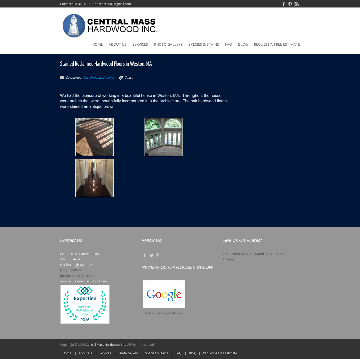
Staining (108, 77)
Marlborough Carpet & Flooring (164, 313)
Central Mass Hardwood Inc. (106, 345)
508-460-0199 (81, 4)
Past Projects (92, 77)
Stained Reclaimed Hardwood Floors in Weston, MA (106, 64)
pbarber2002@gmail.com (112, 4)
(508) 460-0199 (70, 270)
